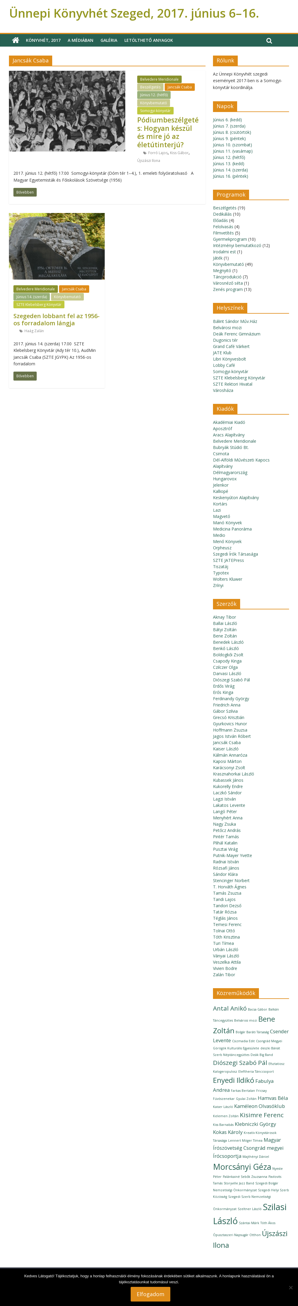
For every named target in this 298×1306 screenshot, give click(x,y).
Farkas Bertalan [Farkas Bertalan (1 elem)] (243, 1091)
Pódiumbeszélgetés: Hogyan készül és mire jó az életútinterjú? (168, 132)
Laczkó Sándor (227, 792)
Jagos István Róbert (232, 736)
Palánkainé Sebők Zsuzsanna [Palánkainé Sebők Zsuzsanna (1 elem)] (245, 1177)
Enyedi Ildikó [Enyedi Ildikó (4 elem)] (233, 1080)
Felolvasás (223, 226)
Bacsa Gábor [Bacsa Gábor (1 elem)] (257, 1009)
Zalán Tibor (224, 974)
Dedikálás (222, 214)
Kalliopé (220, 491)
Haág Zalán (34, 330)
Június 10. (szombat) (232, 145)
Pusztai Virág (225, 849)
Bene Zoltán (225, 636)
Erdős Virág (223, 686)
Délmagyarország (230, 472)
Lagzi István (224, 799)
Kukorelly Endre (228, 786)
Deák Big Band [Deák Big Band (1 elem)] (262, 1055)
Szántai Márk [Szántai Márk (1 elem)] (249, 1223)
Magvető (221, 516)
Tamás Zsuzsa (227, 893)
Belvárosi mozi (227, 327)
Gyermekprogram (230, 239)
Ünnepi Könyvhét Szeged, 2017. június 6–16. (134, 13)
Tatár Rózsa (225, 912)
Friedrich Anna (226, 705)
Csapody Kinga (227, 661)
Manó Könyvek (227, 522)
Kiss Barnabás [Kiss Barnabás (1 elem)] (223, 1125)
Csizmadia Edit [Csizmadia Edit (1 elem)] (243, 1041)
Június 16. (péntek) (230, 176)
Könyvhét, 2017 (43, 40)
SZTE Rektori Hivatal (232, 384)
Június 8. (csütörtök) (232, 132)
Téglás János (225, 918)
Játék (218, 258)
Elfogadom (150, 1294)
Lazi (217, 510)
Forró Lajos (158, 152)
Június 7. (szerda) (229, 126)
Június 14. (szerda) (31, 296)
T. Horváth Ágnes (229, 887)
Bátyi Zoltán (225, 629)
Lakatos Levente (229, 805)
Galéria (109, 40)
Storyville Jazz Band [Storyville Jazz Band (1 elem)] (239, 1183)
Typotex (221, 573)
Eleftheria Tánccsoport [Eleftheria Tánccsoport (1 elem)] (256, 1071)
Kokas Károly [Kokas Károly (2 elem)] (228, 1132)
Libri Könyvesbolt (229, 359)
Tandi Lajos (224, 899)
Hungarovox (225, 479)
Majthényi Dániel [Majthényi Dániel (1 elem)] (256, 1157)
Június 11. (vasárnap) (233, 151)
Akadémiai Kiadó (229, 422)
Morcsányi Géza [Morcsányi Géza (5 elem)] (242, 1166)
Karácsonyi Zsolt (229, 767)
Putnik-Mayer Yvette (232, 855)
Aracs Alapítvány (229, 435)
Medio (219, 535)
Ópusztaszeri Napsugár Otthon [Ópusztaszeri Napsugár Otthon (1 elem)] (237, 1235)
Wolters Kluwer (227, 579)
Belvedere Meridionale (159, 79)
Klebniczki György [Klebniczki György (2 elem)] (255, 1123)
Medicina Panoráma (232, 529)
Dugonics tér (225, 340)
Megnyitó (222, 270)
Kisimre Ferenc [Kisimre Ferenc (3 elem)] (262, 1115)
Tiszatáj (220, 566)
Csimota (221, 453)
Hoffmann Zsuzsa (230, 730)
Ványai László (226, 956)
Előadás (220, 220)
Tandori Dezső (227, 905)
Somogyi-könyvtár (155, 110)
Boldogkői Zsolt (228, 654)
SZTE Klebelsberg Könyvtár (38, 304)
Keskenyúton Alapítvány (236, 497)
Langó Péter (225, 811)
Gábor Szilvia (225, 711)
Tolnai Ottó (224, 930)
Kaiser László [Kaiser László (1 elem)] (223, 1107)
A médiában (80, 40)
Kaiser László (226, 749)
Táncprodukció (227, 277)
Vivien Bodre (225, 968)
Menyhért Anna (228, 818)
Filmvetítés (223, 233)
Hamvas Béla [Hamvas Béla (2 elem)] (273, 1098)
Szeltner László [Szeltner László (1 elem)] (250, 1209)
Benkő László (226, 648)
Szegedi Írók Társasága (235, 554)
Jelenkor (220, 485)
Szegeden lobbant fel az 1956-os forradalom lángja (56, 319)
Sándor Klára (225, 874)
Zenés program (228, 289)
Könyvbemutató (153, 102)
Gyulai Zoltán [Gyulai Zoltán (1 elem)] (246, 1099)
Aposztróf (222, 428)
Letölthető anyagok (148, 40)
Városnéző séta (228, 283)
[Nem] (291, 1287)
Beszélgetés (150, 87)
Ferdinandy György (231, 698)
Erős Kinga (223, 692)
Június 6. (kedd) (227, 119)
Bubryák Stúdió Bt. (231, 447)
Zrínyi (218, 585)
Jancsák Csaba (180, 87)
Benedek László (228, 642)
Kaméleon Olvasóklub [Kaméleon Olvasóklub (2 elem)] (259, 1106)
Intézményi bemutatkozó (237, 245)
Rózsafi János (226, 868)
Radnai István (226, 861)
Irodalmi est (224, 252)
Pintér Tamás (226, 836)
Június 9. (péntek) (229, 138)
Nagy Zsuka (224, 824)
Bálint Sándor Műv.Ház (235, 321)
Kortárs (220, 504)
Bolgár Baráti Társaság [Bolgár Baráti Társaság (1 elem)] (252, 1032)
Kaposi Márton (227, 761)
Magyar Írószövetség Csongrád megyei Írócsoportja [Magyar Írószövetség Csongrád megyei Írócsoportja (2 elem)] (248, 1147)
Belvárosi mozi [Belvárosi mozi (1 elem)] (245, 1020)
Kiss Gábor (179, 152)
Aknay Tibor (224, 617)
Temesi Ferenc (227, 924)
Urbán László (225, 949)
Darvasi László (227, 673)
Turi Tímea (223, 943)
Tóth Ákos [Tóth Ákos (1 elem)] (267, 1223)
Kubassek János (228, 780)
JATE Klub (222, 352)
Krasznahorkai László (233, 774)
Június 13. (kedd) (228, 163)
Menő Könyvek (227, 541)
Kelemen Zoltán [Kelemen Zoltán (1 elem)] (226, 1116)
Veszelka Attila (227, 962)
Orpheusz (222, 548)
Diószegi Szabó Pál (231, 680)
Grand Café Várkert (231, 346)
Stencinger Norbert (231, 880)
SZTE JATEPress (228, 560)
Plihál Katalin (225, 843)
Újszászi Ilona (148, 160)
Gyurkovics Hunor (230, 723)
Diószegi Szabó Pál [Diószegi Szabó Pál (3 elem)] (240, 1062)
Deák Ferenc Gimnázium (236, 334)
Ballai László (225, 623)
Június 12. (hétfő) (154, 94)
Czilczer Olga (225, 667)
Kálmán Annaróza (230, 755)
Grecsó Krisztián (228, 717)
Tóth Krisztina (226, 937)
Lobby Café (224, 365)
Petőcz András (227, 830)
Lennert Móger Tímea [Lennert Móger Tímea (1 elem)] (245, 1140)
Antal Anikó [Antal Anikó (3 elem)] (230, 1008)
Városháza (223, 390)
